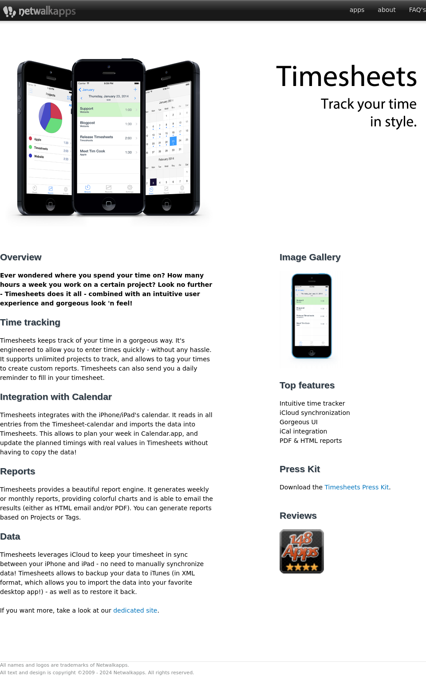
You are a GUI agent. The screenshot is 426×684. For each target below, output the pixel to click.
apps (357, 9)
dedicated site (135, 610)
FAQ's (417, 9)
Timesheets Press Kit (356, 487)
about (386, 9)
